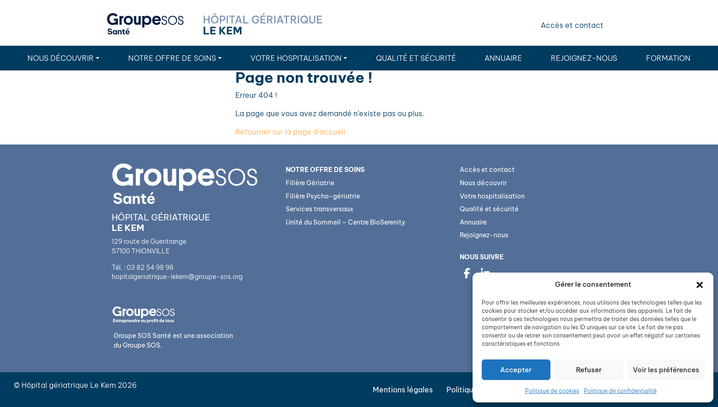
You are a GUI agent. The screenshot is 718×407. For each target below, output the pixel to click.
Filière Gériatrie (310, 183)
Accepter (516, 369)
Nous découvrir (60, 58)
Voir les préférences (666, 369)
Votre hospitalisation (296, 58)
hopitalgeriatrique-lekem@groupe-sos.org (177, 277)
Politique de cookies (552, 390)
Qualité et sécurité (416, 58)
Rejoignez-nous (584, 58)
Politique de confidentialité (620, 390)
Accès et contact (572, 25)
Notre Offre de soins (172, 58)
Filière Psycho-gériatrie (323, 196)
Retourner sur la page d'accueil (290, 131)
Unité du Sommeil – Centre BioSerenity (345, 222)
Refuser (589, 369)
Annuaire (503, 58)
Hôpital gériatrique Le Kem (69, 385)
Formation (668, 58)
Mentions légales (403, 389)
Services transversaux (320, 209)
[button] (699, 284)
